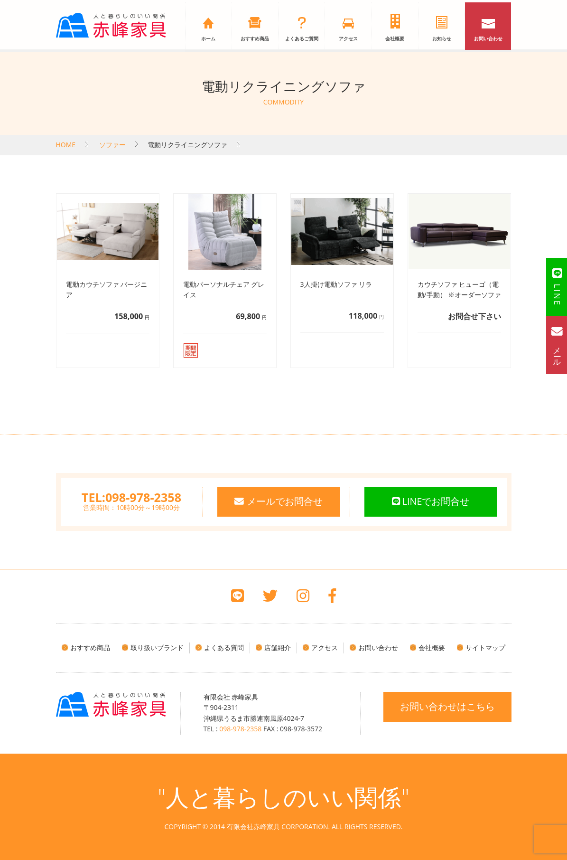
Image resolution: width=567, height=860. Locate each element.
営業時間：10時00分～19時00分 (131, 503)
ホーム (208, 39)
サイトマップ (485, 647)
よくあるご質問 (301, 39)
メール (557, 345)
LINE (557, 286)
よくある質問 (224, 647)
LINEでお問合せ (430, 501)
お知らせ (441, 39)
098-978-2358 (240, 728)
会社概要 (394, 39)
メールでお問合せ (278, 501)
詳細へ (108, 281)
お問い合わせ (488, 39)
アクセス (348, 39)
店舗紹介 (277, 647)
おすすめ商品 (255, 39)
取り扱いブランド (157, 647)
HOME (66, 144)
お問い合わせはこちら (447, 705)
